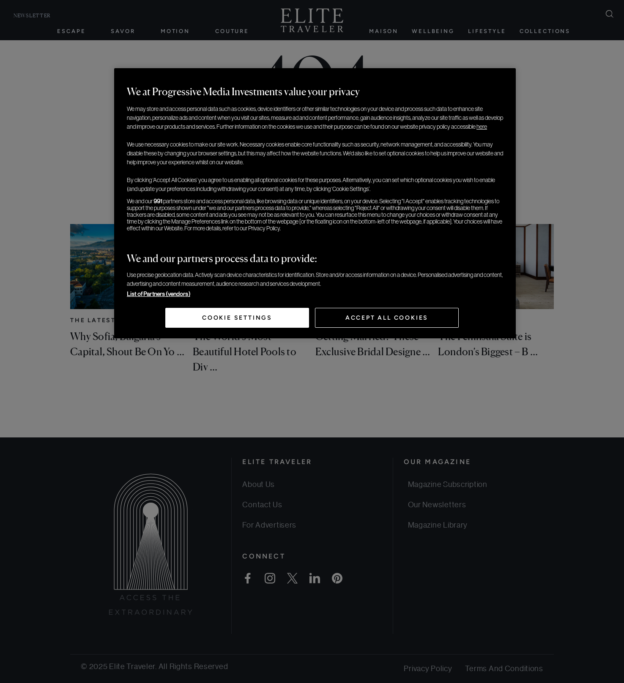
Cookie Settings (237, 317)
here (481, 126)
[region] (315, 203)
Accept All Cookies (386, 317)
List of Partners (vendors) (158, 293)
